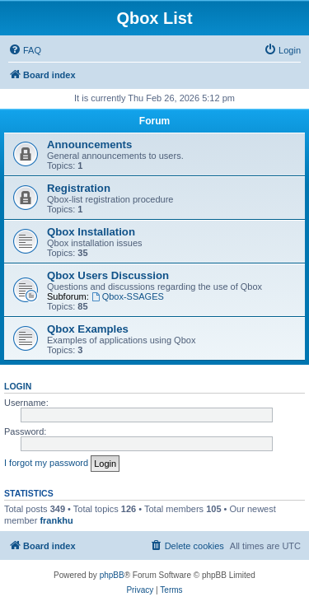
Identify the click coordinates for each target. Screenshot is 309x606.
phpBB (112, 575)
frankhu (56, 520)
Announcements (89, 144)
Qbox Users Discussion (108, 275)
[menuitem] (24, 50)
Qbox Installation (91, 232)
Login (17, 386)
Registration (78, 188)
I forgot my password (46, 463)
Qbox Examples (88, 329)
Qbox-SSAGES (127, 296)
